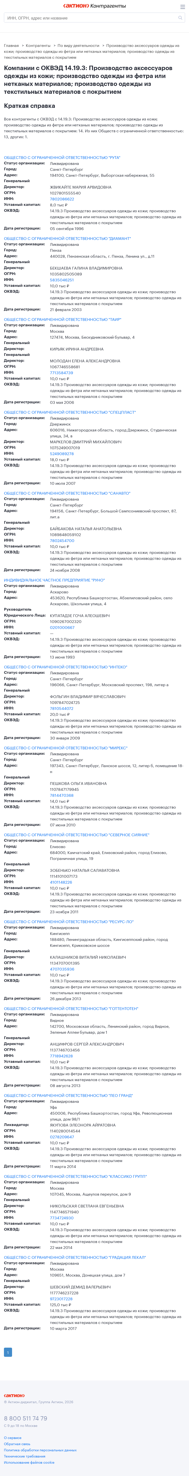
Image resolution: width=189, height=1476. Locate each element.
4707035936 (62, 968)
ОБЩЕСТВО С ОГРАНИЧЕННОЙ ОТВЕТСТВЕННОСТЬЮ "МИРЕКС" (65, 747)
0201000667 (62, 627)
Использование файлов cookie (29, 1462)
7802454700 (62, 540)
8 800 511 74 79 (25, 1417)
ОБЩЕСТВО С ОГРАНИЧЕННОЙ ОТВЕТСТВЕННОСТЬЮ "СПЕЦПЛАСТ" (70, 412)
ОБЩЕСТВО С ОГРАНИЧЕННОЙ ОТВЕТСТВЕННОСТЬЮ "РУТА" (62, 157)
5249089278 (62, 453)
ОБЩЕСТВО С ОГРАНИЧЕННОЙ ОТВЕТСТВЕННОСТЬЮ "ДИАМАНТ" (67, 238)
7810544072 (61, 708)
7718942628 (61, 1055)
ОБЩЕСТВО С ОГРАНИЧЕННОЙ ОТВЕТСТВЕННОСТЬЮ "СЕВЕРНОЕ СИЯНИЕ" (76, 834)
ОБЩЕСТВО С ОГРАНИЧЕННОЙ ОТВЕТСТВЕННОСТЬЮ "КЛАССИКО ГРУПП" (75, 1176)
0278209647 (62, 1136)
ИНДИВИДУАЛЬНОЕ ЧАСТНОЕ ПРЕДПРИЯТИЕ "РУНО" (54, 580)
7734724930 (62, 1217)
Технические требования (24, 1455)
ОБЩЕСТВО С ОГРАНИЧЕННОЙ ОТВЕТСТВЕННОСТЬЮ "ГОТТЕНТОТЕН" (71, 1008)
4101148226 (61, 881)
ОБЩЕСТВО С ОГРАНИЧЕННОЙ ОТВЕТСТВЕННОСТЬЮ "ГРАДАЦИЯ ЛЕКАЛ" (75, 1257)
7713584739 (61, 372)
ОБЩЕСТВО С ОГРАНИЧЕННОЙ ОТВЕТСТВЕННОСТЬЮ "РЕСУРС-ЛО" (69, 921)
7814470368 (62, 795)
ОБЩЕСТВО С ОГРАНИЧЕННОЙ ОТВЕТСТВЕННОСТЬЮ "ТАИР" (62, 319)
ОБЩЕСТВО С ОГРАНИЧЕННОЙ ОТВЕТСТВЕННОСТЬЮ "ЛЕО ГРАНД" (68, 1095)
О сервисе (12, 1437)
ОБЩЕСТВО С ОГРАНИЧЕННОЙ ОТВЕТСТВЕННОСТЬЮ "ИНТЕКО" (65, 666)
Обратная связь (17, 1443)
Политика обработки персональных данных (40, 1449)
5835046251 (62, 279)
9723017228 (61, 1298)
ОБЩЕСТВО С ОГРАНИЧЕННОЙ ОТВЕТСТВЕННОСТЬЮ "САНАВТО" (67, 493)
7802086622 (62, 198)
